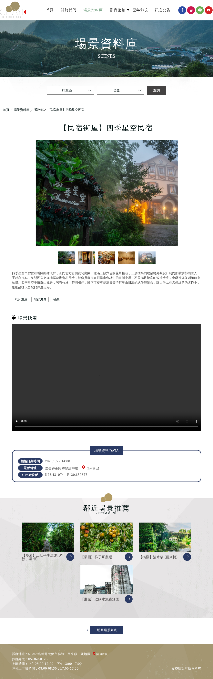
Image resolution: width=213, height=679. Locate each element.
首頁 (6, 110)
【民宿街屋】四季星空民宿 (65, 110)
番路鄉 (39, 110)
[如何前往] (93, 469)
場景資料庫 (21, 110)
